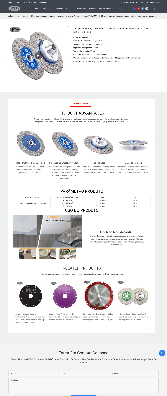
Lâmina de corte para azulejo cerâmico (64, 16)
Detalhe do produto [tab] (80, 103)
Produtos (25, 16)
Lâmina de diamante (39, 16)
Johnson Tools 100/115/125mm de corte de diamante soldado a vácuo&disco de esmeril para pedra (119, 16)
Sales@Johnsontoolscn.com (132, 2)
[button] (122, 9)
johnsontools (13, 16)
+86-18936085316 (151, 2)
